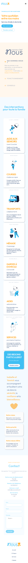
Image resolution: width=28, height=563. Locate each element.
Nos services (7, 26)
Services (14, 556)
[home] (5, 4)
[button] (25, 4)
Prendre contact (8, 30)
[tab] (14, 67)
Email (7, 508)
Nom (7, 502)
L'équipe (14, 560)
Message (8, 515)
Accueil (14, 550)
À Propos (14, 553)
